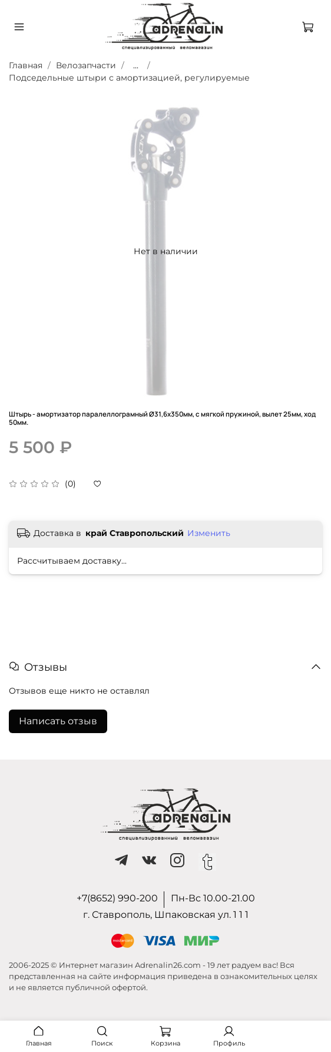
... (135, 65)
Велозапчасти (86, 65)
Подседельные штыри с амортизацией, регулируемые (129, 77)
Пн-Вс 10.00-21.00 (213, 898)
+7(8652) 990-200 (117, 898)
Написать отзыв (58, 721)
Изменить (208, 533)
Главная (25, 65)
